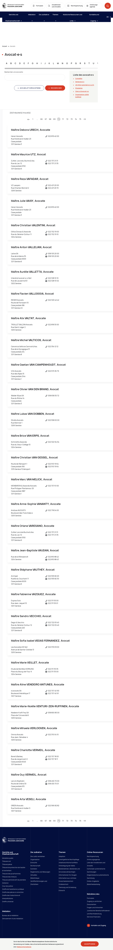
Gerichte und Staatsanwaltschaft (13, 15)
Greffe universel (7, 901)
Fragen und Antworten (95, 907)
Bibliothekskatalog (93, 884)
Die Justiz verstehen (37, 856)
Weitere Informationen (24, 947)
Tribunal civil (6, 861)
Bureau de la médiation (10, 915)
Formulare (90, 898)
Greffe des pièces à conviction (13, 892)
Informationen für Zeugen (68, 875)
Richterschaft (35, 866)
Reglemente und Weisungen (40, 872)
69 (54, 119)
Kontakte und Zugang (94, 15)
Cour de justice (7, 886)
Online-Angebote (93, 881)
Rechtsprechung (93, 856)
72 (67, 119)
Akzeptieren (89, 944)
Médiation (32, 15)
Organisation (35, 859)
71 (63, 119)
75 (80, 119)
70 (59, 119)
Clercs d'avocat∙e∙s (82, 91)
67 (46, 119)
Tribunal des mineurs (9, 877)
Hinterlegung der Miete (67, 866)
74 (76, 119)
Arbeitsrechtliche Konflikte (68, 863)
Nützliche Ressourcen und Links (72, 15)
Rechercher (56, 88)
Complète (78, 78)
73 (72, 119)
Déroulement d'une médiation (12, 918)
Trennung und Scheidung (67, 887)
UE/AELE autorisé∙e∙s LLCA (84, 85)
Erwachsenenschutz (66, 881)
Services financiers (93, 917)
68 (50, 119)
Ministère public (7, 858)
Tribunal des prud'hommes (11, 874)
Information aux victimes (67, 878)
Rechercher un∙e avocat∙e (13, 72)
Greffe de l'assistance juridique (13, 889)
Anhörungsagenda (93, 859)
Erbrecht (62, 890)
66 (41, 119)
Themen (55, 15)
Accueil (4, 46)
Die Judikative (44, 15)
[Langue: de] (108, 17)
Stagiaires (78, 88)
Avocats (12, 46)
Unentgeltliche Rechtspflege (69, 859)
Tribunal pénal (7, 864)
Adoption (62, 856)
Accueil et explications (30, 88)
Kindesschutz (63, 884)
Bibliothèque (34, 878)
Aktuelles (33, 875)
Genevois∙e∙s (79, 82)
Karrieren (33, 869)
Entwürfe (33, 863)
